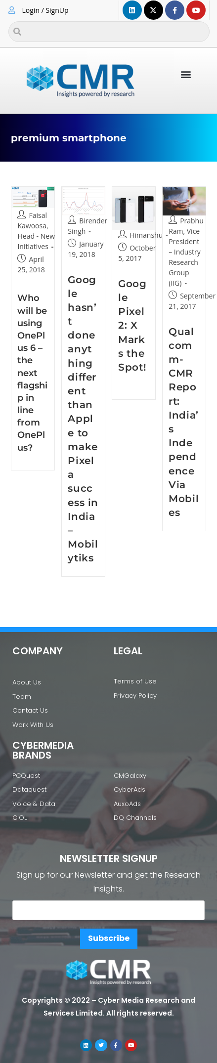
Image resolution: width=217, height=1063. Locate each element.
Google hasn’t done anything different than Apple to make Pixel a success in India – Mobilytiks (83, 419)
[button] (186, 74)
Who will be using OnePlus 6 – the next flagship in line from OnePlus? (32, 373)
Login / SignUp (45, 10)
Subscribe (109, 938)
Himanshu (146, 235)
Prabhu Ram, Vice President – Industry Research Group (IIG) (186, 252)
